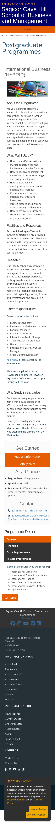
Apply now (12, 359)
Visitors (9, 744)
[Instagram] (19, 769)
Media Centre (12, 758)
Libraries (9, 694)
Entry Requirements (18, 552)
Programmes (29, 35)
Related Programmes (19, 558)
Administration (12, 679)
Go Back (10, 598)
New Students (12, 713)
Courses (11, 539)
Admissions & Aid (14, 674)
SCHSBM (19, 35)
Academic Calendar (15, 684)
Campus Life (11, 689)
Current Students (14, 718)
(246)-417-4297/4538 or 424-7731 (30, 510)
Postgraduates (12, 728)
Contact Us (11, 763)
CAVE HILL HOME (7, 35)
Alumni (8, 733)
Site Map (9, 699)
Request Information (27, 457)
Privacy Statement (16, 799)
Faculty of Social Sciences (18, 4)
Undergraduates (13, 723)
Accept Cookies (38, 809)
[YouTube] (15, 769)
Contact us (27, 618)
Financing (12, 545)
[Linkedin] (24, 769)
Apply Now (27, 464)
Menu (27, 29)
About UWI (11, 664)
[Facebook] (6, 769)
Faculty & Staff (12, 738)
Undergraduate (41, 35)
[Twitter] (10, 769)
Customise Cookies (36, 814)
